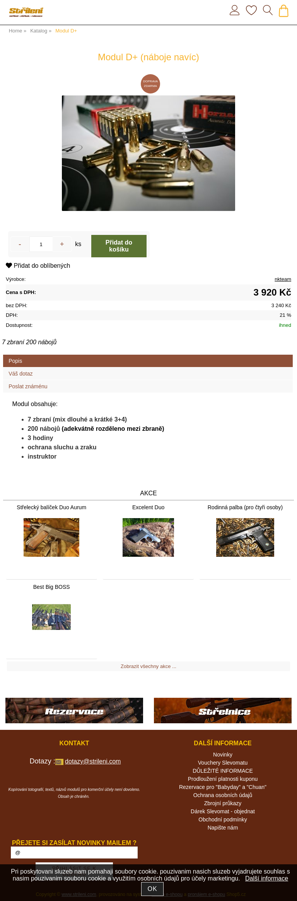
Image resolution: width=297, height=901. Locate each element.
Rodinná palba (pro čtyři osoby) (245, 507)
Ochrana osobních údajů (223, 795)
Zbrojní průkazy (222, 803)
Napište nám (223, 827)
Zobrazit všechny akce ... (148, 666)
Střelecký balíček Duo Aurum (51, 507)
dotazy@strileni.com (93, 761)
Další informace (266, 878)
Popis (15, 361)
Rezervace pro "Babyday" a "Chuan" (222, 787)
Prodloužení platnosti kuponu (223, 779)
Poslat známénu (28, 386)
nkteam (283, 279)
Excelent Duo (148, 507)
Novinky (222, 754)
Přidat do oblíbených (38, 265)
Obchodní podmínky (222, 819)
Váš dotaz (20, 374)
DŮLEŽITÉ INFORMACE (223, 771)
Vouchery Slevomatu (223, 763)
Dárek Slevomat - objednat (223, 811)
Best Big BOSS (51, 587)
